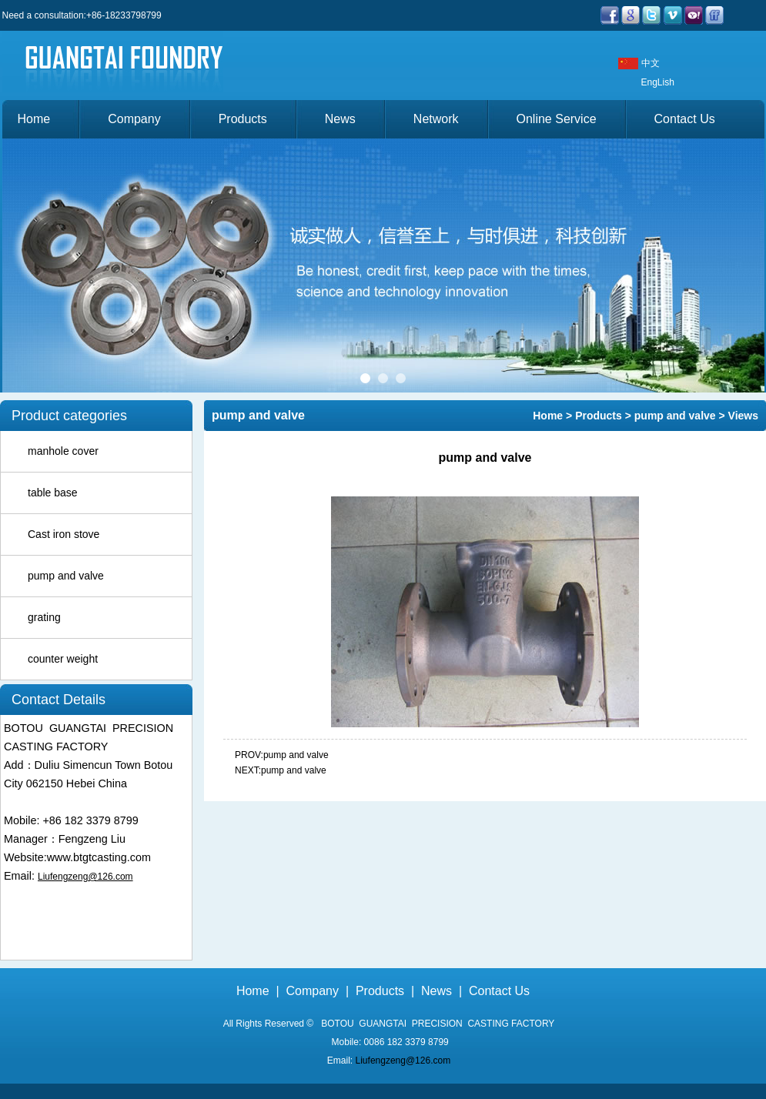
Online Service (557, 118)
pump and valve (66, 576)
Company (134, 118)
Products (243, 118)
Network (436, 118)
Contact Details (58, 699)
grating (44, 617)
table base (53, 492)
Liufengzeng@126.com (85, 876)
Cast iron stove (63, 534)
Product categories (69, 415)
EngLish (657, 82)
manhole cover (63, 451)
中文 (650, 63)
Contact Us (684, 118)
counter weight (63, 659)
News (340, 118)
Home (34, 118)
